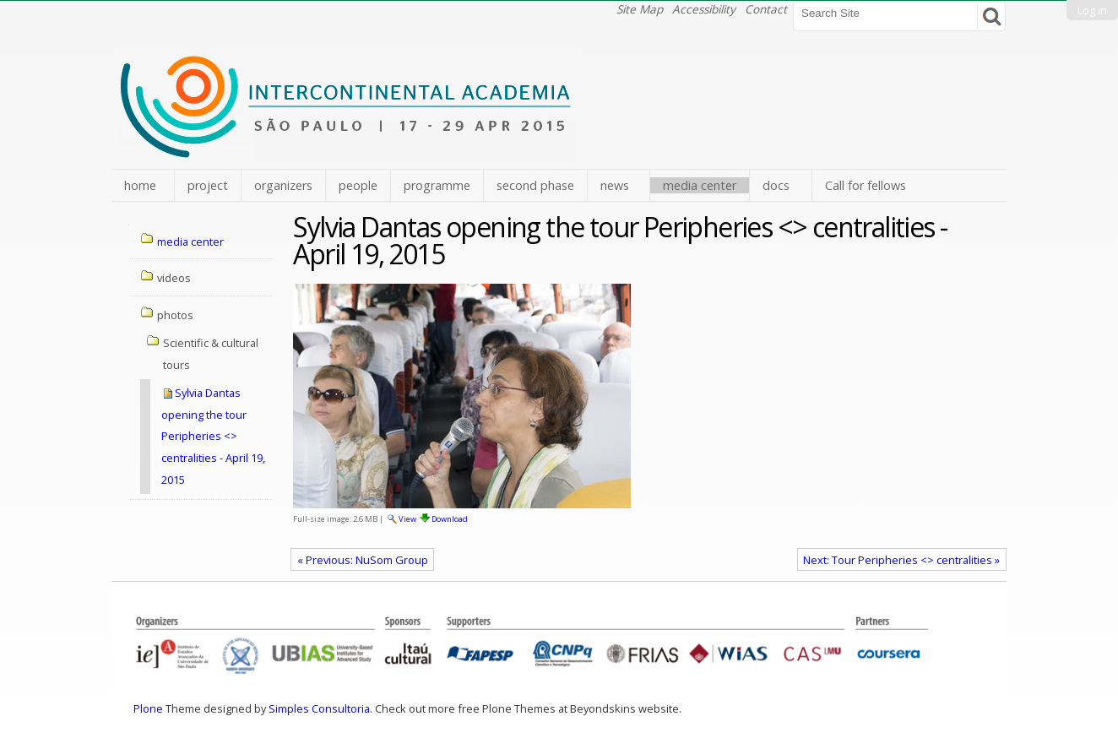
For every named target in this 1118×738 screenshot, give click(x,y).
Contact (766, 9)
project (207, 185)
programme (437, 185)
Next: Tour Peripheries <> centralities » (901, 559)
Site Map (639, 9)
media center (699, 185)
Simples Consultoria (319, 708)
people (358, 185)
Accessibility (703, 9)
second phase (535, 185)
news (614, 185)
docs (776, 185)
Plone (148, 708)
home (140, 185)
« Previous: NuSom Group (362, 559)
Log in (1092, 10)
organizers (283, 185)
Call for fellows (865, 185)
